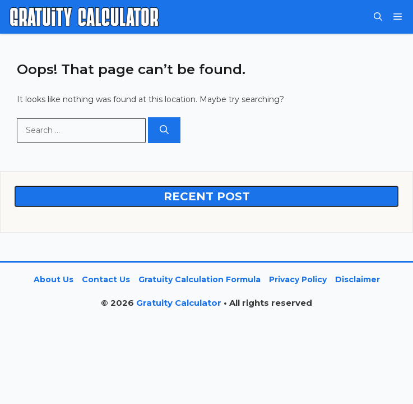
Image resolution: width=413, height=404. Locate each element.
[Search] (164, 130)
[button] (378, 17)
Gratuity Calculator (178, 302)
